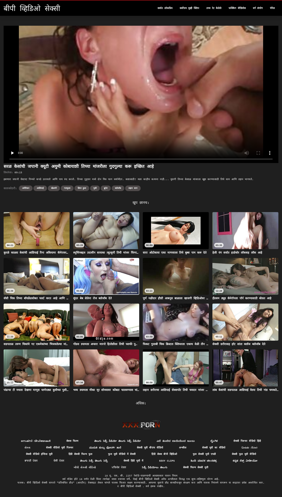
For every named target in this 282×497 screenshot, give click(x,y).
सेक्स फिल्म (72, 441)
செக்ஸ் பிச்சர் (249, 447)
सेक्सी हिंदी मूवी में (133, 460)
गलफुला (67, 188)
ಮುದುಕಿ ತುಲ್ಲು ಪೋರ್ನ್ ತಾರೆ (105, 447)
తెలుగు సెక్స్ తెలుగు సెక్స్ (94, 460)
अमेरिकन (25, 188)
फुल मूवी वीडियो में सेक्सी (122, 454)
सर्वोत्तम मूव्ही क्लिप (189, 8)
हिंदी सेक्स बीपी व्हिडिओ (164, 454)
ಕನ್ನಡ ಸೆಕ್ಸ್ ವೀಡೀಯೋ (245, 460)
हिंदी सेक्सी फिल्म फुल (80, 454)
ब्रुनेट (106, 188)
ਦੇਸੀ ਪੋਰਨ (59, 460)
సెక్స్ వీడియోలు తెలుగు (154, 467)
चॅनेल (272, 8)
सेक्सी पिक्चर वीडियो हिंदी (247, 441)
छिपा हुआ (82, 188)
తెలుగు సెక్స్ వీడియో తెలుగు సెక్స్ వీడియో (117, 441)
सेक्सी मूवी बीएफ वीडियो (150, 447)
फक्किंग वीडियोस (237, 8)
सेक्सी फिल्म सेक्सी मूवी (195, 467)
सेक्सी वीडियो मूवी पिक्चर (59, 447)
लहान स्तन (132, 188)
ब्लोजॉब (118, 188)
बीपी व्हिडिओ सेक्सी (131, 486)
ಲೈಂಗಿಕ (214, 441)
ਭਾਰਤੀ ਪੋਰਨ (31, 460)
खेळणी (54, 188)
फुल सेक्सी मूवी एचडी (204, 454)
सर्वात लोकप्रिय (165, 8)
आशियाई (40, 188)
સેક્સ (27, 447)
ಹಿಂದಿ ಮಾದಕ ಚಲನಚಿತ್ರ (204, 460)
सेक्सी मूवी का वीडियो (213, 447)
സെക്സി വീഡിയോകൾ (36, 441)
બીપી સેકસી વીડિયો (85, 467)
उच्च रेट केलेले (213, 8)
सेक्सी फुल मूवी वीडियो (244, 454)
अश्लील (182, 447)
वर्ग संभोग (258, 8)
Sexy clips (167, 460)
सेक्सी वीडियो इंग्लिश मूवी (39, 454)
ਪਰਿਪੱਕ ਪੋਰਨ (119, 467)
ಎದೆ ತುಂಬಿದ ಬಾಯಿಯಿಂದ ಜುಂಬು (176, 441)
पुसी (95, 188)
